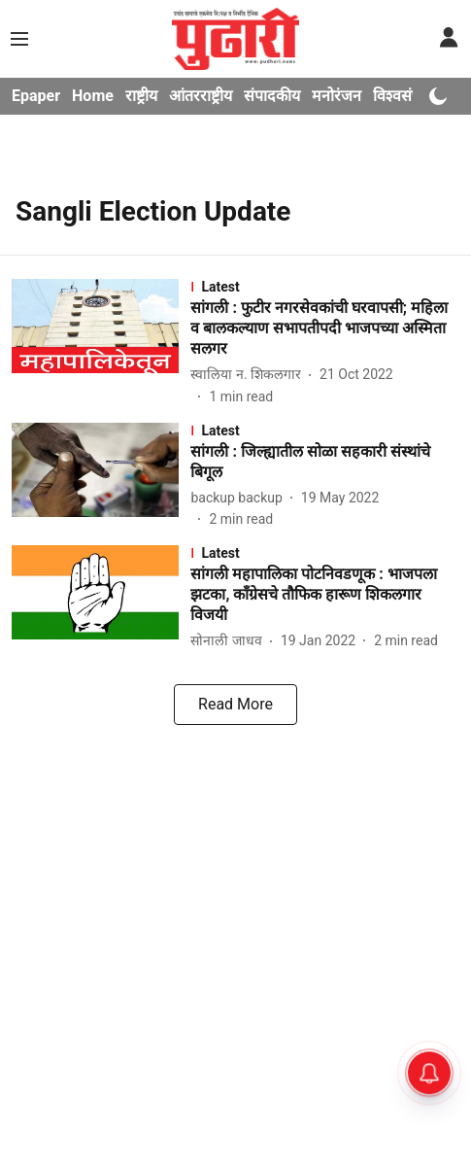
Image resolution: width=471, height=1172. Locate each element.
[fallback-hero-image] (101, 342)
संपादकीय (272, 95)
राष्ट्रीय (141, 95)
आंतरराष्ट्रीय (200, 95)
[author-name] (249, 374)
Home (93, 95)
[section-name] (324, 286)
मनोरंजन (336, 95)
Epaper (36, 95)
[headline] (324, 328)
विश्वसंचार (402, 95)
